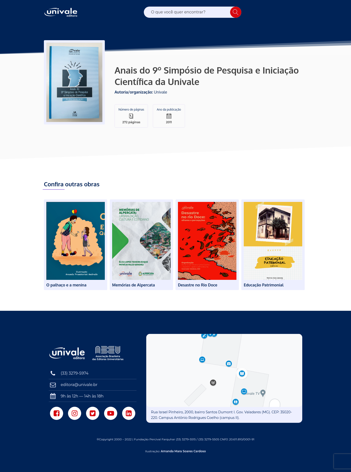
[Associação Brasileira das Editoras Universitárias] (108, 353)
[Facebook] (56, 413)
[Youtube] (110, 413)
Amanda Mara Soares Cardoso (183, 451)
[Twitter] (92, 413)
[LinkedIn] (128, 413)
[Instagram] (74, 413)
